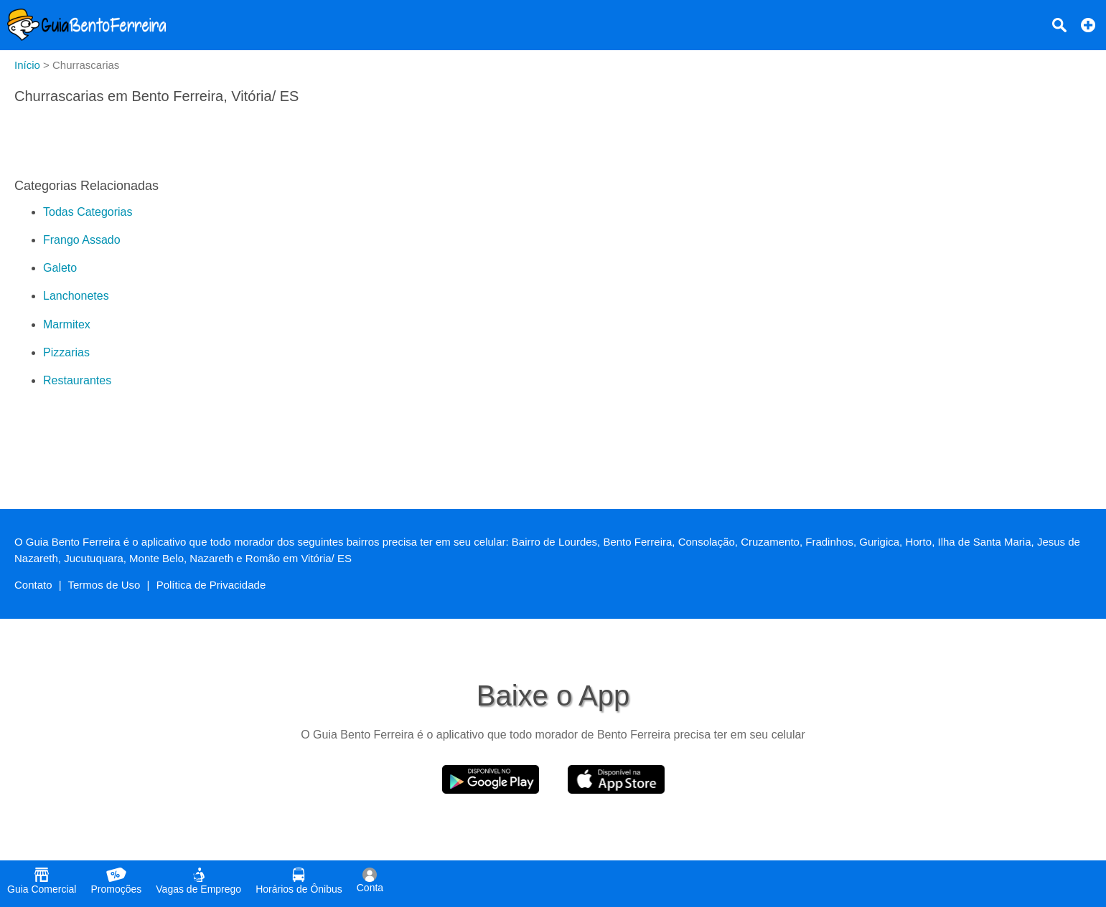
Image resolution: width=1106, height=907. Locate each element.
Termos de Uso (104, 585)
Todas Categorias (88, 212)
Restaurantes (77, 380)
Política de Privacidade (211, 585)
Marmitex (66, 324)
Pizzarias (66, 352)
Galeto (60, 268)
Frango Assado (82, 240)
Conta (370, 880)
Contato (33, 585)
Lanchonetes (76, 296)
